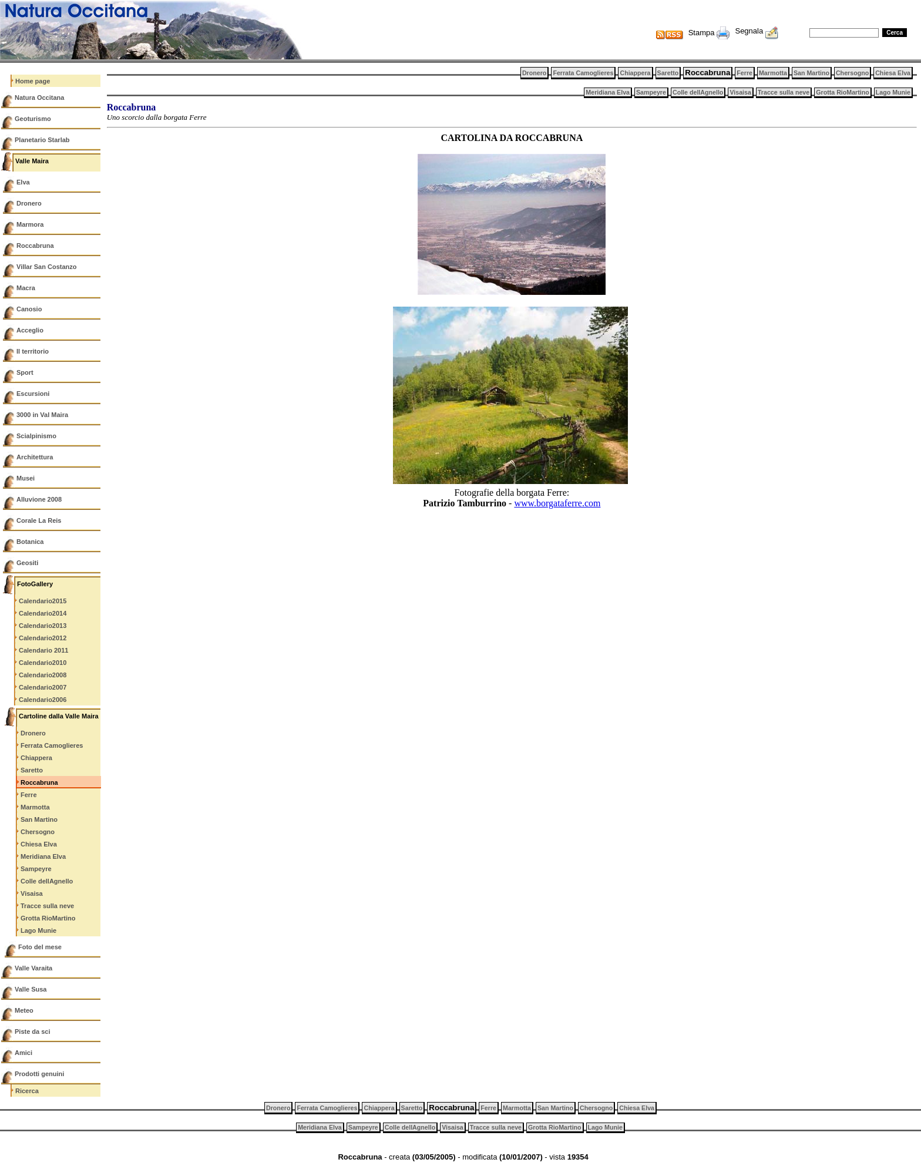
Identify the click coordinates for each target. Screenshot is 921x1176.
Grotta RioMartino (48, 918)
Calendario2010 (42, 662)
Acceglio (29, 330)
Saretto (32, 770)
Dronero (29, 203)
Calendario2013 (42, 625)
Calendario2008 (42, 674)
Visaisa (32, 893)
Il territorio (32, 351)
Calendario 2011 (43, 650)
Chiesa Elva (39, 844)
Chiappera (36, 757)
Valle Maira (32, 160)
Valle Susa (30, 989)
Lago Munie (38, 930)
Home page (32, 81)
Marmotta (35, 807)
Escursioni (32, 393)
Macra (25, 287)
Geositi (27, 562)
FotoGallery (35, 583)
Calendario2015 (42, 600)
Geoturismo (33, 118)
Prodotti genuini (39, 1073)
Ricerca (27, 1090)
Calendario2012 (42, 637)
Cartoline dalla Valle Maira (59, 716)
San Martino (39, 819)
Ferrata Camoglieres (52, 745)
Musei (25, 478)
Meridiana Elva (43, 856)
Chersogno (38, 831)
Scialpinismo (36, 435)
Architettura (34, 457)
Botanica (29, 541)
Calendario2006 (42, 699)
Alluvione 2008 (39, 499)
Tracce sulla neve (47, 905)
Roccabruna (35, 245)
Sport (24, 372)
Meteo (24, 1010)
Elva (23, 182)
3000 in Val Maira (42, 414)
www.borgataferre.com (557, 503)
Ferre (29, 794)
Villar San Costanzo (46, 266)
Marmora (29, 224)
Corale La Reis (38, 520)
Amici (23, 1052)
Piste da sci (33, 1031)
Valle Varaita (33, 968)
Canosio (29, 309)
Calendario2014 (42, 613)
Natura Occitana (39, 97)
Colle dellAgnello (47, 881)
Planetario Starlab (42, 139)
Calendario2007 (42, 687)
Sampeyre (36, 868)
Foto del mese (40, 946)
